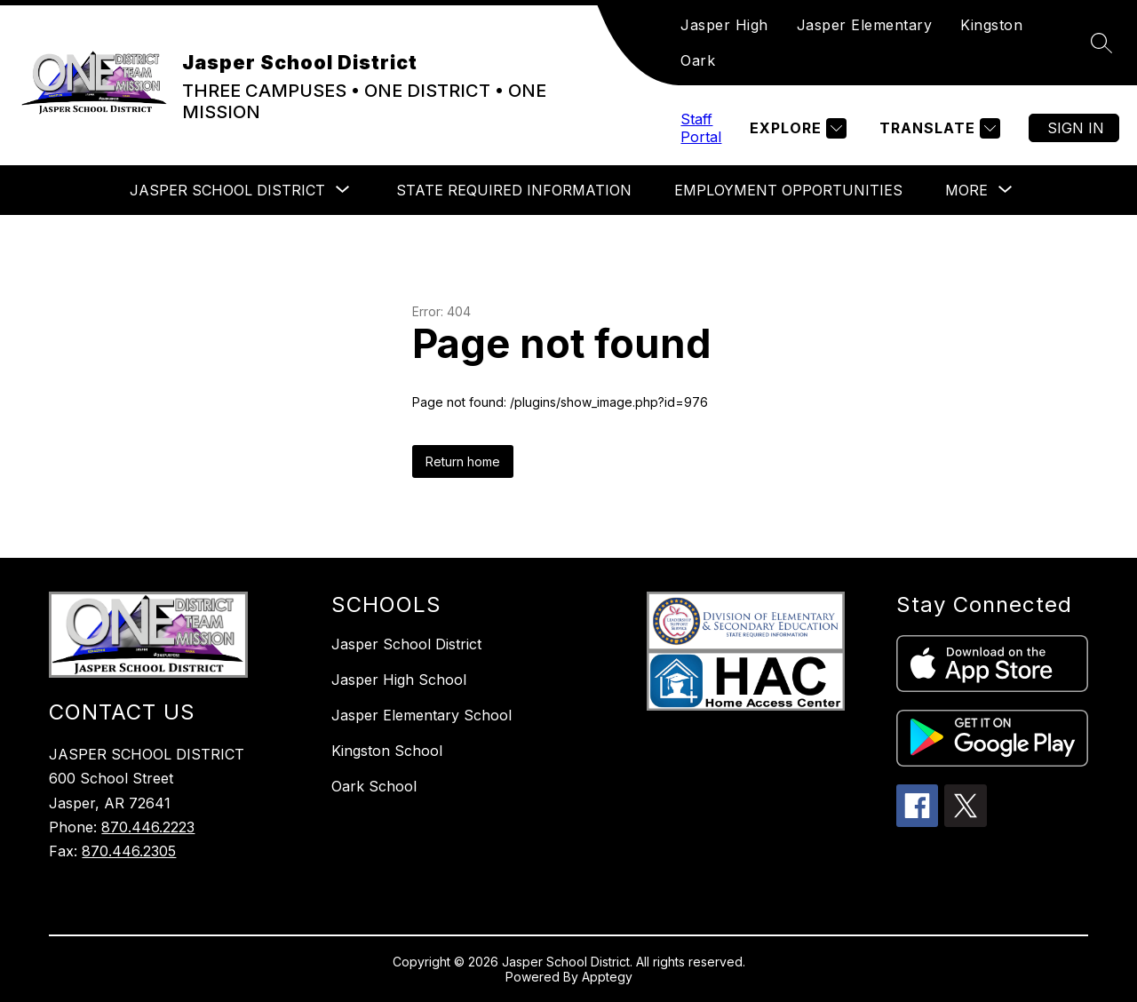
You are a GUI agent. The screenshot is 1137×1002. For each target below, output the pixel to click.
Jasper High (724, 25)
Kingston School (386, 750)
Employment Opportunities (788, 190)
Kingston (991, 25)
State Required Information (514, 190)
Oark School (374, 786)
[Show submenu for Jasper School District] (227, 190)
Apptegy (607, 976)
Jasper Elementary (865, 25)
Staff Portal (700, 128)
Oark (697, 60)
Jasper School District (406, 644)
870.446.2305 (129, 851)
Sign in (1075, 128)
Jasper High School (398, 679)
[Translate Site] (937, 128)
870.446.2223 (148, 827)
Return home (462, 461)
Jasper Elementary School (421, 715)
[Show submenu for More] (966, 190)
